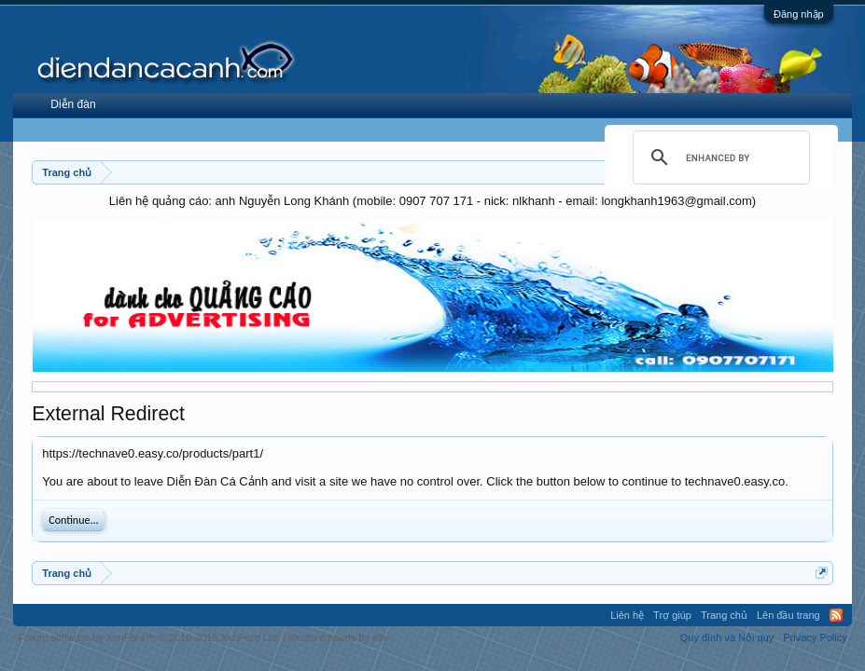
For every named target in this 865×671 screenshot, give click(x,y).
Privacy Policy (814, 637)
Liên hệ (627, 615)
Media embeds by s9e (338, 637)
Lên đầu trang (788, 615)
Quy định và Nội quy (727, 637)
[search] (718, 157)
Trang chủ (724, 615)
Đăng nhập (799, 14)
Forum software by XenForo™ (149, 637)
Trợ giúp (672, 615)
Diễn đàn (72, 104)
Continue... (73, 520)
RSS (836, 615)
